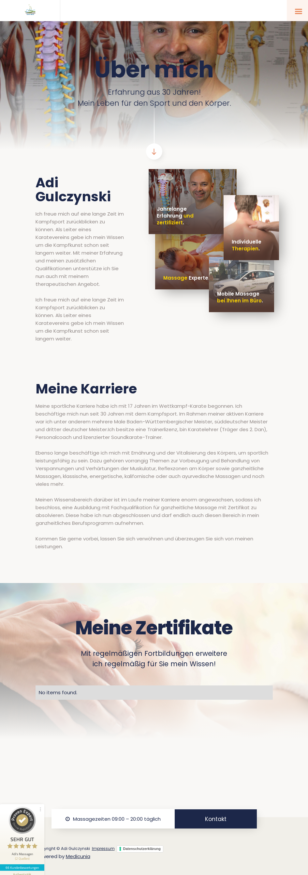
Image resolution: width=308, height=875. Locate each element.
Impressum (103, 848)
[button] (297, 10)
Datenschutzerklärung (142, 849)
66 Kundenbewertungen (22, 867)
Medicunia (78, 856)
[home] (30, 10)
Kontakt (216, 819)
